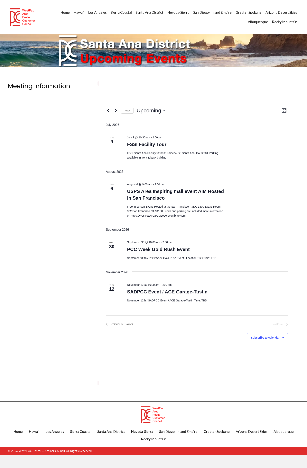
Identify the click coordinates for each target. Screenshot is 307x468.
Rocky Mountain (153, 439)
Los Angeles (54, 431)
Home (18, 431)
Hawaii (34, 431)
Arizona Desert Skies (251, 431)
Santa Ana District (111, 431)
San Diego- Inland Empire (178, 431)
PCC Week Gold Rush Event (158, 249)
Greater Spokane (217, 431)
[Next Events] (115, 110)
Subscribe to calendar (265, 337)
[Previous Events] (108, 110)
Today (127, 110)
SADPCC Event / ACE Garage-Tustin (167, 291)
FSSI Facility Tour (146, 144)
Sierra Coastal (80, 431)
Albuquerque (284, 431)
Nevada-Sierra (142, 431)
